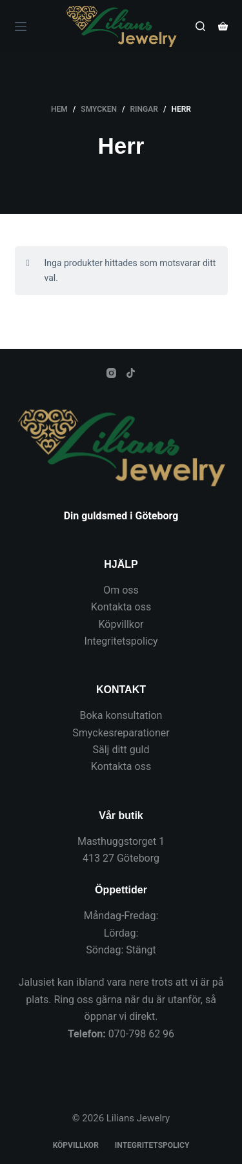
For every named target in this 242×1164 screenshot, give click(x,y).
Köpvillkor (121, 624)
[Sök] (200, 26)
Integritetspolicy (120, 641)
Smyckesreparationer (120, 733)
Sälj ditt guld (121, 749)
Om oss (121, 590)
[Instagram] (111, 373)
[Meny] (20, 26)
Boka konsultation (121, 715)
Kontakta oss (121, 607)
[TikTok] (131, 373)
